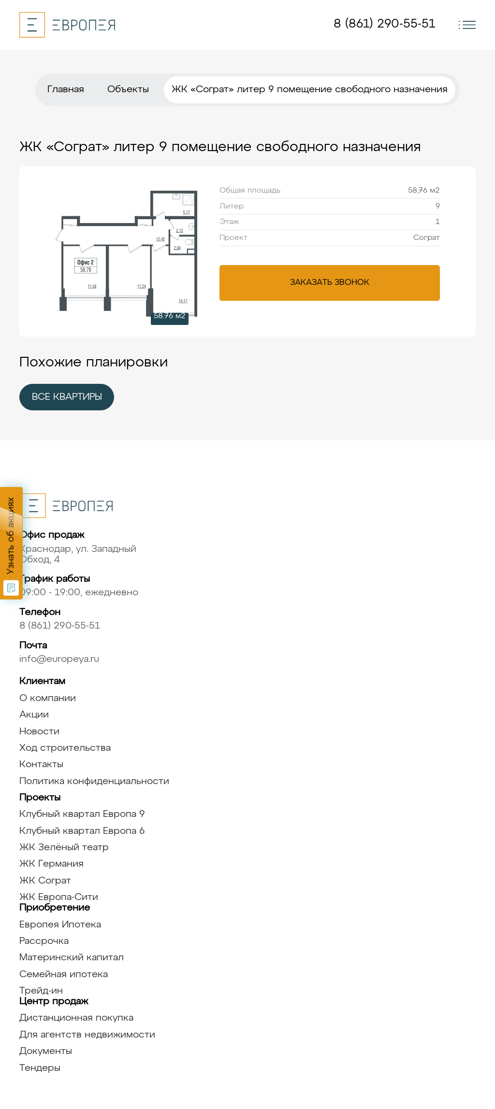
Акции (34, 714)
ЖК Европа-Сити (58, 897)
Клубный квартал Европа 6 (82, 831)
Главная (65, 89)
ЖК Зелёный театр (64, 847)
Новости (39, 731)
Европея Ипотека (60, 924)
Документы (45, 1051)
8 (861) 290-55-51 (384, 24)
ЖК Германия (51, 864)
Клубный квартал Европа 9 (82, 814)
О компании (47, 698)
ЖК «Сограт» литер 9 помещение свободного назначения (310, 89)
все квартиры (67, 397)
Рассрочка (44, 941)
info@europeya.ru (59, 659)
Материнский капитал (71, 957)
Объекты (128, 89)
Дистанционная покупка (76, 1018)
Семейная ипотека (63, 974)
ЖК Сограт (45, 880)
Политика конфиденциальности (94, 781)
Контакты (41, 764)
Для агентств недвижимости (87, 1034)
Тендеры (39, 1068)
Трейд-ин (41, 991)
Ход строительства (65, 748)
